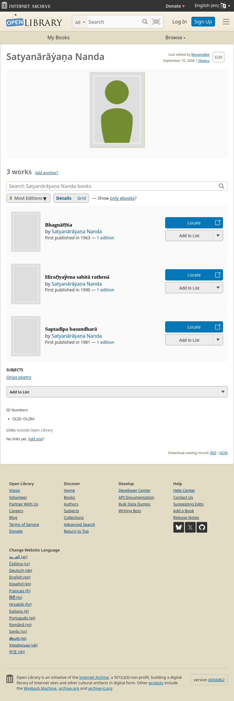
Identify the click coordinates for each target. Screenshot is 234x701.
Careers (16, 510)
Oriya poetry (18, 377)
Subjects (71, 510)
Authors (71, 504)
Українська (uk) (23, 645)
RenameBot (200, 54)
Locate (193, 223)
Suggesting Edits (188, 504)
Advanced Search (79, 524)
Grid (81, 198)
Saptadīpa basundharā (71, 329)
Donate (175, 6)
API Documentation (136, 497)
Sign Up (203, 21)
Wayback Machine (40, 688)
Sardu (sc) (18, 631)
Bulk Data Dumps (135, 504)
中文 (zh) (17, 651)
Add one (35, 439)
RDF (213, 452)
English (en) (19, 577)
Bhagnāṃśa (58, 225)
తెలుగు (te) (18, 638)
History (204, 60)
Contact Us (183, 497)
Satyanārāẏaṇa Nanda (76, 231)
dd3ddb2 (216, 679)
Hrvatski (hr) (20, 604)
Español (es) (20, 584)
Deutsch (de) (20, 570)
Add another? (46, 172)
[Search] (113, 21)
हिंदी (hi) (15, 597)
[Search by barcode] (156, 21)
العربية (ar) (18, 556)
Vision (14, 490)
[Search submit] (145, 21)
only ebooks (122, 198)
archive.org (68, 688)
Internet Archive (94, 677)
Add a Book (183, 510)
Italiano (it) (19, 611)
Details (64, 198)
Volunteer (18, 497)
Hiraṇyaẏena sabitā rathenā (77, 277)
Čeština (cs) (19, 563)
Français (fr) (19, 591)
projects (156, 682)
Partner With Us (23, 504)
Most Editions (25, 198)
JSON (224, 452)
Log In (179, 21)
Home (69, 490)
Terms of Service (24, 524)
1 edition (106, 238)
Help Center (184, 490)
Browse (151, 37)
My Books (59, 37)
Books (69, 497)
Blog (13, 517)
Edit (218, 57)
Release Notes (186, 517)
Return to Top (76, 531)
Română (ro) (20, 624)
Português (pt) (22, 618)
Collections (74, 517)
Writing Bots (130, 510)
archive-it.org (100, 688)
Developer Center (135, 490)
